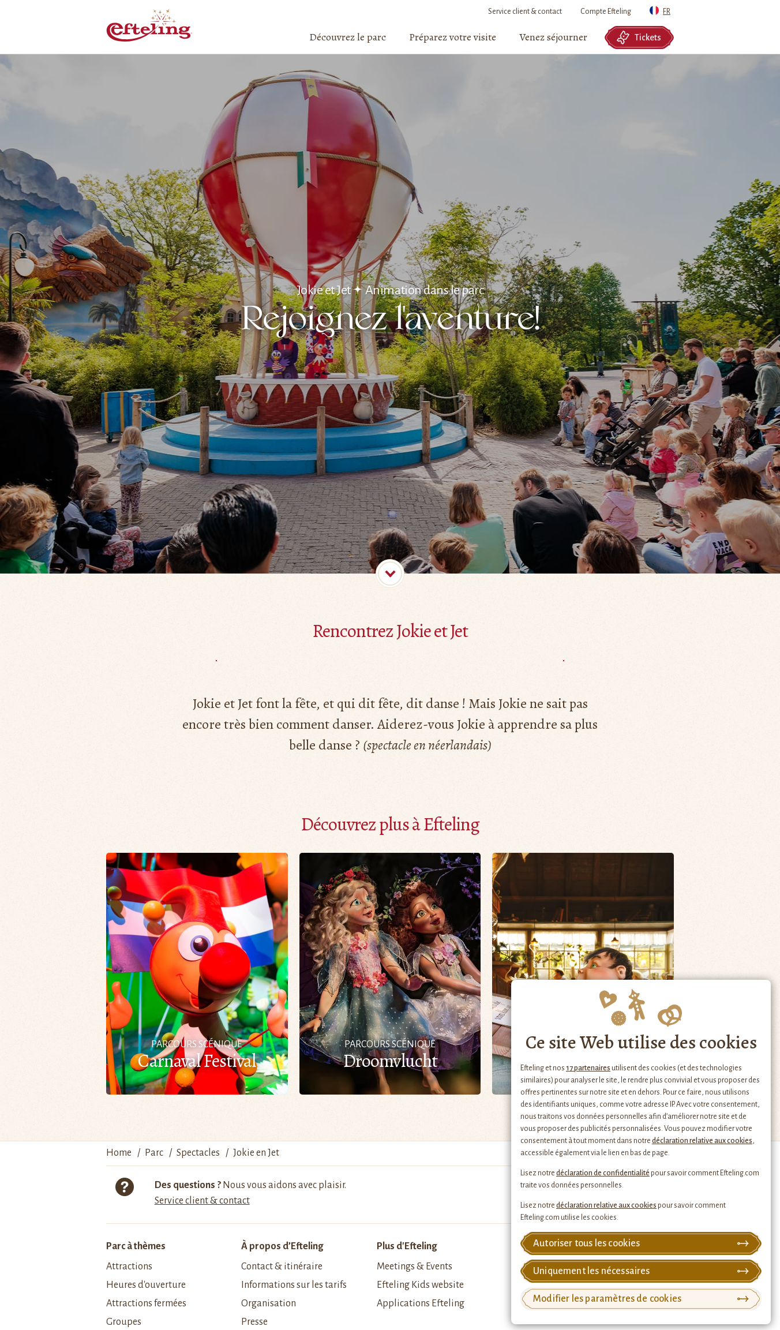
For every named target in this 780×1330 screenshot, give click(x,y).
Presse (254, 1322)
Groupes (123, 1322)
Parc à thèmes (136, 1246)
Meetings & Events (414, 1266)
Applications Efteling (420, 1303)
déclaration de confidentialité (603, 1173)
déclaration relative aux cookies (702, 1141)
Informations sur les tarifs (294, 1285)
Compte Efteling (605, 12)
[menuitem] (347, 37)
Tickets (638, 37)
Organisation (268, 1303)
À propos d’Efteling (282, 1246)
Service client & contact (525, 12)
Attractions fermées (146, 1303)
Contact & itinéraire (281, 1266)
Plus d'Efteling (407, 1246)
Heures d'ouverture (146, 1285)
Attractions (129, 1266)
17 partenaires (588, 1068)
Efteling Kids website (420, 1285)
